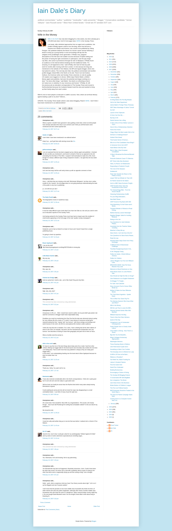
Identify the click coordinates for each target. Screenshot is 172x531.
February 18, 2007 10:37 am (51, 129)
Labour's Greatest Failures (118, 362)
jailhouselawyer (47, 149)
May (111, 90)
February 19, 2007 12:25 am (51, 359)
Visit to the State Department (118, 102)
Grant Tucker (114, 425)
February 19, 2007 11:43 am (51, 425)
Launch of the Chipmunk (117, 112)
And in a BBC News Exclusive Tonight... (121, 183)
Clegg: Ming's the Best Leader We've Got (122, 132)
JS (111, 431)
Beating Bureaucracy (116, 370)
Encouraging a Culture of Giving (119, 372)
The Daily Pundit (48, 197)
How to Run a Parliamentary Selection (121, 127)
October (113, 77)
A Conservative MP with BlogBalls (120, 377)
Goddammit (113, 171)
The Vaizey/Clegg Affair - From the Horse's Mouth (120, 190)
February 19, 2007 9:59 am (51, 394)
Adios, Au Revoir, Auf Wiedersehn (120, 163)
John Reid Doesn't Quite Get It (119, 347)
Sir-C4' (45, 431)
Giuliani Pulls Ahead (116, 137)
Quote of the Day (115, 320)
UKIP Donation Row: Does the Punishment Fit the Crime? (119, 186)
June (112, 87)
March (112, 95)
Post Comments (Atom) (52, 509)
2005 (110, 409)
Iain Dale (113, 428)
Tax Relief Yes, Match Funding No (120, 359)
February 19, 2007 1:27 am (51, 370)
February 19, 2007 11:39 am (51, 413)
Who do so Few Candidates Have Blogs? (122, 142)
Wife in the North (47, 111)
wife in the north (48, 343)
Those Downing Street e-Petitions (120, 344)
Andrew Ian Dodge (48, 277)
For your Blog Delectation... (118, 196)
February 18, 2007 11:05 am (51, 162)
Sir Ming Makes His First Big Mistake (121, 100)
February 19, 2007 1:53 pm (51, 460)
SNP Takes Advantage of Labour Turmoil (122, 107)
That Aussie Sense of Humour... (119, 140)
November (113, 74)
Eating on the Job (115, 219)
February (113, 97)
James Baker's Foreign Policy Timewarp (122, 105)
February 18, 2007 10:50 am (51, 144)
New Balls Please (115, 199)
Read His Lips (114, 238)
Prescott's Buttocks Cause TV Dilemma (121, 158)
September (113, 79)
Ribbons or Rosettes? (116, 357)
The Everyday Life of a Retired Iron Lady (122, 352)
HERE (78, 41)
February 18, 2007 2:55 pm (51, 271)
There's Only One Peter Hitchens (119, 317)
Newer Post (41, 506)
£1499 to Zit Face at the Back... (119, 354)
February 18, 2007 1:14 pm (51, 250)
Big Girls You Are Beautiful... (118, 335)
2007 (110, 69)
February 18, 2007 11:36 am (51, 202)
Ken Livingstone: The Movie (118, 380)
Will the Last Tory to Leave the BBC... (121, 308)
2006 (110, 407)
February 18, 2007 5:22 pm (51, 304)
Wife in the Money (115, 305)
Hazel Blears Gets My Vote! (118, 147)
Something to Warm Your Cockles (120, 349)
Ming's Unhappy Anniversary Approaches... (118, 338)
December (113, 72)
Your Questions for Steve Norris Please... (122, 235)
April (111, 92)
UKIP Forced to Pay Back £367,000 (120, 202)
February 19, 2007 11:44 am (51, 438)
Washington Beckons (116, 341)
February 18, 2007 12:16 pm (51, 237)
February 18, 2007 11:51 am (51, 220)
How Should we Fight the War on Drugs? (122, 276)
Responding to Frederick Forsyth (119, 166)
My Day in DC (114, 118)
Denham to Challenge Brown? (119, 135)
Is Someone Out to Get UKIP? (119, 145)
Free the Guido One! (116, 365)
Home (69, 506)
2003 (110, 414)
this (74, 141)
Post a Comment (45, 502)
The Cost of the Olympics (117, 169)
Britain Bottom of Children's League (120, 385)
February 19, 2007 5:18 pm (51, 498)
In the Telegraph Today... (117, 251)
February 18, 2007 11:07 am (51, 191)
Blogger (94, 521)
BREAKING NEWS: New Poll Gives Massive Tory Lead (120, 265)
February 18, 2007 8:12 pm (51, 337)
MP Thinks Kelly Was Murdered (119, 161)
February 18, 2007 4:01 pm (51, 282)
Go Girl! (112, 110)
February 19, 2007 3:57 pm (51, 475)
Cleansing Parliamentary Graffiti (119, 194)
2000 (110, 417)
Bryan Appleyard (48, 243)
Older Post (97, 506)
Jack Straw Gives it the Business (119, 383)
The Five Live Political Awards (119, 388)
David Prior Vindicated (116, 367)
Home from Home (115, 129)
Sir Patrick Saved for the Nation (119, 181)
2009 (110, 64)
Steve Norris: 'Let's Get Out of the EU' (121, 233)
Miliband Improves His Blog (118, 314)
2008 (110, 67)
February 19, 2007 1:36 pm (51, 449)
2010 (110, 62)
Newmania (46, 376)
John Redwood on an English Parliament (122, 278)
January (113, 403)
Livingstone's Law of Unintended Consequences (119, 323)
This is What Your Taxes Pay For (119, 298)
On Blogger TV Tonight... (117, 281)
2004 (110, 412)
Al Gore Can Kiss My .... (117, 115)
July (111, 84)
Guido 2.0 (46, 135)
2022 (110, 56)
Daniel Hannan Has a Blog (118, 120)
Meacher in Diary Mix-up (117, 230)
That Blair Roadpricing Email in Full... (121, 249)
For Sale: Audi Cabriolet (117, 283)
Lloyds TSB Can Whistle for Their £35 (121, 178)
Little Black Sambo (48, 256)
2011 (110, 59)
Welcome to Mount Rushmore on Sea (121, 269)
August (112, 82)
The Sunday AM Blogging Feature (120, 375)
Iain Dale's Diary (62, 10)
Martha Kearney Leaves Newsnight (120, 213)
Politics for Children (115, 258)
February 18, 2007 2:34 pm (51, 260)
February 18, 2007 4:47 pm (51, 293)
